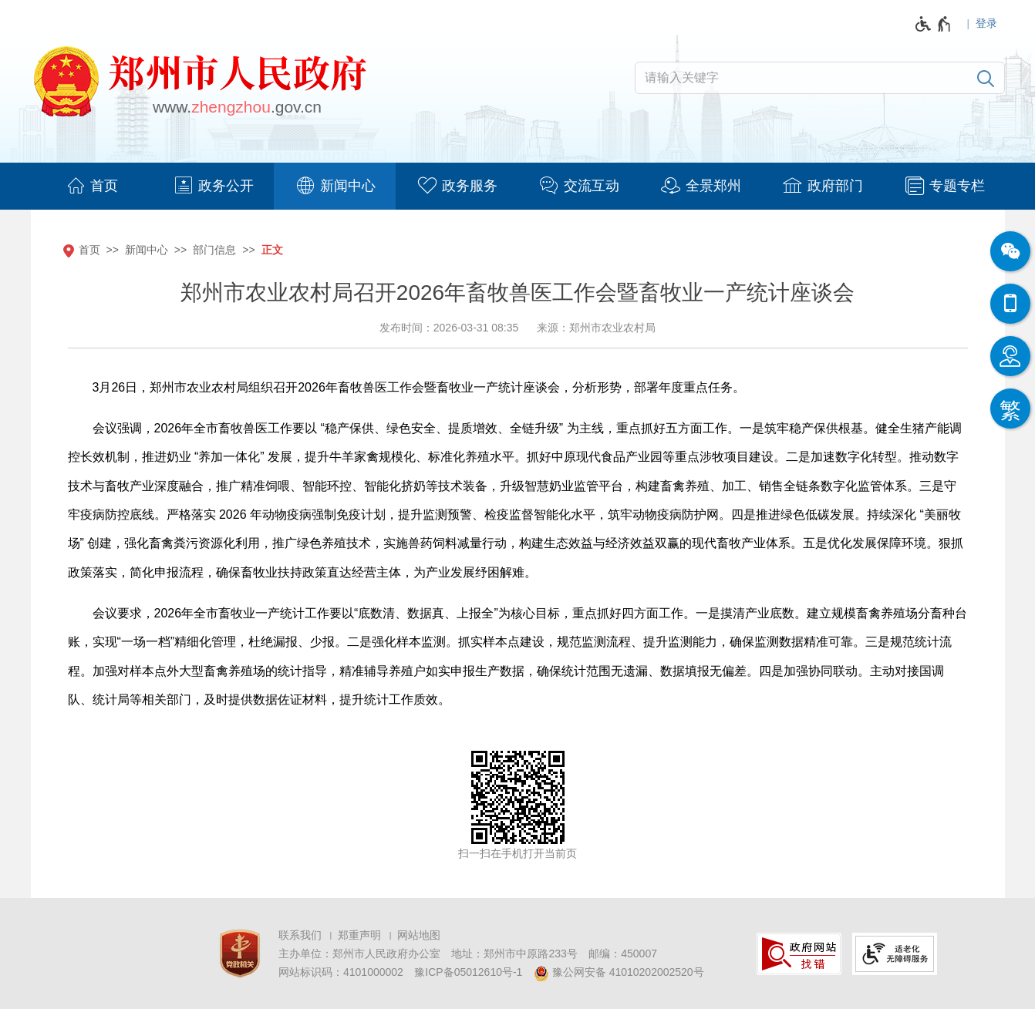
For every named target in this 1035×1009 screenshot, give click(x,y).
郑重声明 (359, 935)
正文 (272, 250)
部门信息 (214, 250)
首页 (89, 250)
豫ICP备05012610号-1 (468, 972)
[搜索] (985, 77)
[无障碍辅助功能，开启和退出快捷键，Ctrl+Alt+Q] (933, 24)
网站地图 (418, 935)
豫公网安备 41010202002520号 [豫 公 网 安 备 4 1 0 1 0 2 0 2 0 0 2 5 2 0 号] (619, 973)
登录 (986, 23)
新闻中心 (146, 250)
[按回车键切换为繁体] (1010, 408)
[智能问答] (1010, 356)
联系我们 (300, 935)
